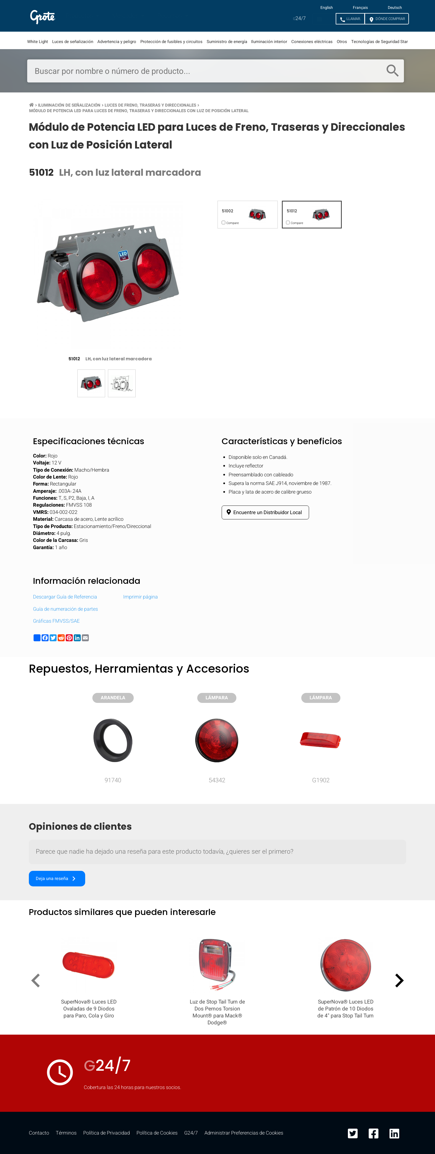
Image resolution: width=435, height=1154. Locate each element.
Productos (80, 15)
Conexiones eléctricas (312, 42)
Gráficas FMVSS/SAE (56, 621)
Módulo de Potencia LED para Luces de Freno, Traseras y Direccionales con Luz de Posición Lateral (139, 111)
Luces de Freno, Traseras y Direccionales (150, 105)
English (326, 7)
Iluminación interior (269, 42)
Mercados (126, 15)
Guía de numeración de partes (65, 609)
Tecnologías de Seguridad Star (379, 42)
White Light (37, 42)
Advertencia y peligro (116, 42)
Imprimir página (140, 597)
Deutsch (395, 7)
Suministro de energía (227, 42)
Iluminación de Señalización (69, 105)
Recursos (170, 15)
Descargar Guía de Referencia (65, 597)
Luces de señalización (72, 42)
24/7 (299, 18)
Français (360, 7)
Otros (342, 42)
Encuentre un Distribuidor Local (263, 512)
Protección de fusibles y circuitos (171, 42)
